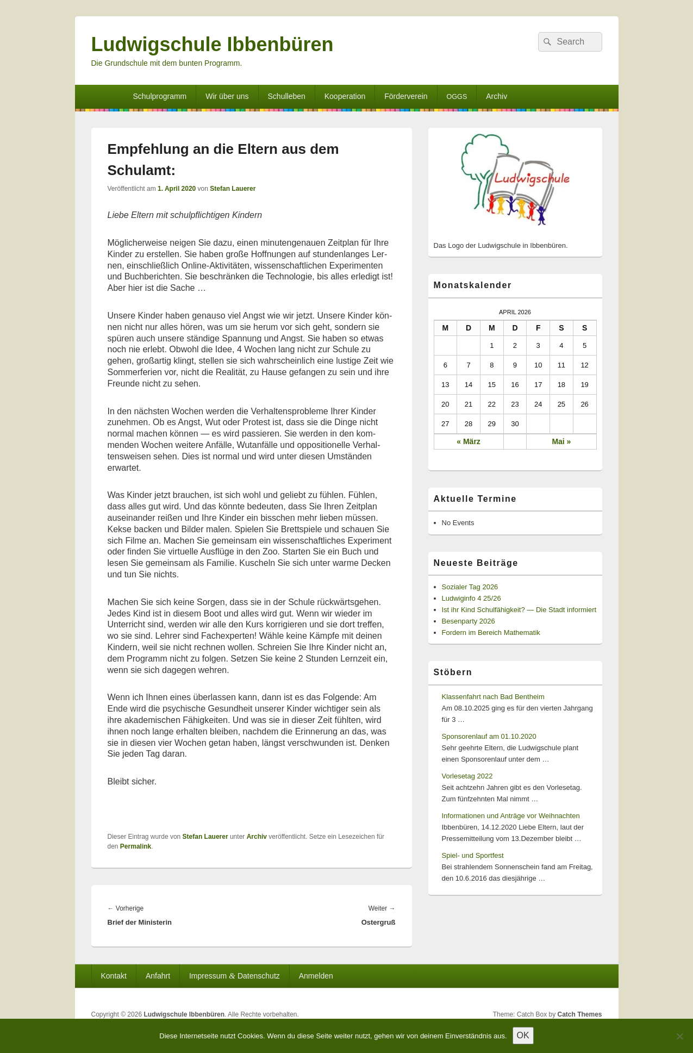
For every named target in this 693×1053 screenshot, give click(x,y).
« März (468, 441)
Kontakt (113, 975)
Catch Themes (579, 1014)
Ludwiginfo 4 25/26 (471, 598)
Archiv (496, 96)
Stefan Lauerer (232, 188)
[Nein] (679, 1036)
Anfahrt (158, 975)
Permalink (135, 846)
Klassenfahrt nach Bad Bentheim (493, 697)
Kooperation (345, 96)
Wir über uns (226, 96)
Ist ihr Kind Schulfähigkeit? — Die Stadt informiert (519, 610)
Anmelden (316, 975)
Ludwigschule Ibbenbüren (212, 44)
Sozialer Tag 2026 (470, 587)
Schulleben (286, 96)
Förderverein (405, 96)
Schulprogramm (159, 96)
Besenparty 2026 (468, 621)
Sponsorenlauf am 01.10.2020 (489, 736)
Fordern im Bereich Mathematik (491, 632)
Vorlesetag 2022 (467, 776)
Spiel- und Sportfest (473, 855)
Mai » (561, 441)
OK (523, 1035)
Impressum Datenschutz (234, 975)
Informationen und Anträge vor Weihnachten (511, 816)
